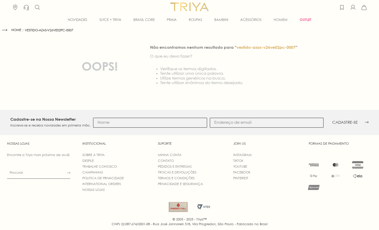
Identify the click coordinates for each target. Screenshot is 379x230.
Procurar (16, 172)
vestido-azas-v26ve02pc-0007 (49, 30)
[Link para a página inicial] (11, 30)
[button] (37, 8)
